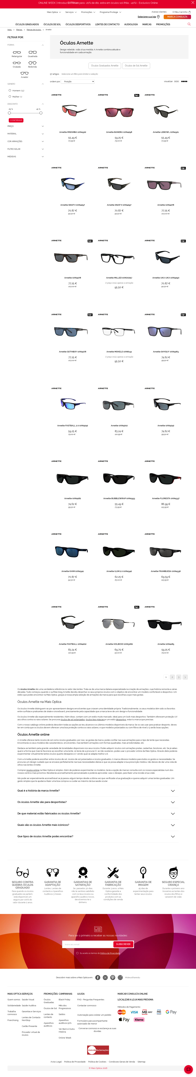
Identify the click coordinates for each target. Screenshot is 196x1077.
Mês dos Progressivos (65, 1007)
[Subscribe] (123, 945)
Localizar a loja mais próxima (135, 1000)
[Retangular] (17, 55)
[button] (189, 24)
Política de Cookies (97, 1062)
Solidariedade (14, 1006)
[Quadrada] (32, 55)
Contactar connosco (86, 1006)
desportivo (121, 720)
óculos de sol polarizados (73, 720)
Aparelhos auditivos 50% (65, 1022)
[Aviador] (24, 75)
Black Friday (64, 1000)
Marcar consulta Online (133, 994)
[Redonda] (32, 65)
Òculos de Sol (50, 1009)
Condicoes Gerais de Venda (122, 1062)
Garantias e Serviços (31, 1012)
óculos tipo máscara (95, 720)
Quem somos (13, 1000)
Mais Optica (53, 12)
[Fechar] (193, 2)
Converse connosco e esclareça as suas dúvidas (97, 1030)
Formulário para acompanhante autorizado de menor (92, 1022)
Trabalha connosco (12, 1013)
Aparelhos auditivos (49, 1025)
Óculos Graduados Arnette (104, 66)
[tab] (26, 45)
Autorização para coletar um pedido (94, 1015)
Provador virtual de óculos (31, 1034)
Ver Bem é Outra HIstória (66, 1030)
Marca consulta (178, 17)
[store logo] (8, 18)
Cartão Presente (29, 1026)
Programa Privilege (110, 12)
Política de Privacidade (110, 954)
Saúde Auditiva (29, 1006)
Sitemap (141, 1062)
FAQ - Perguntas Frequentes (90, 1000)
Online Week (65, 1038)
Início (9, 30)
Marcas (19, 30)
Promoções (88, 12)
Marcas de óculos (34, 30)
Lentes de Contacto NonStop (31, 1019)
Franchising (12, 1021)
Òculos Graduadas (49, 1001)
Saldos (62, 1015)
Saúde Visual (28, 1000)
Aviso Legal (56, 1062)
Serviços (70, 12)
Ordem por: (55, 82)
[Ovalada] (16, 65)
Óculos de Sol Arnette (136, 66)
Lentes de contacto (48, 1016)
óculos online (32, 770)
